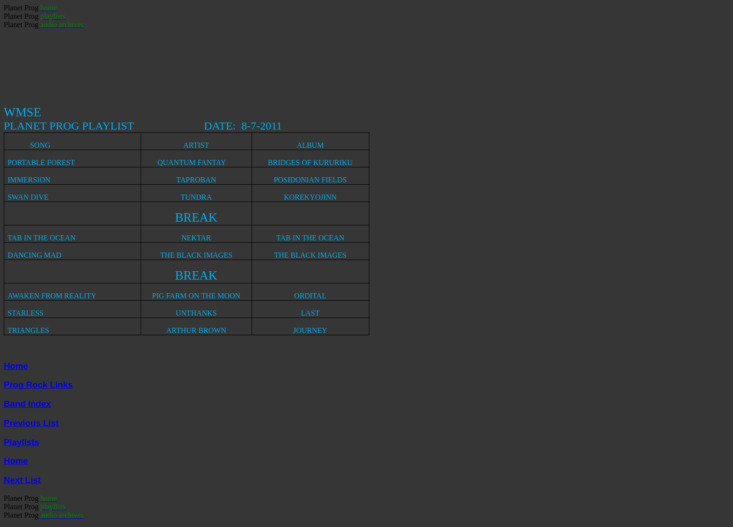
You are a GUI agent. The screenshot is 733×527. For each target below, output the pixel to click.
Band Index (27, 404)
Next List (22, 480)
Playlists (21, 442)
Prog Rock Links (38, 385)
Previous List (31, 423)
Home (16, 366)
